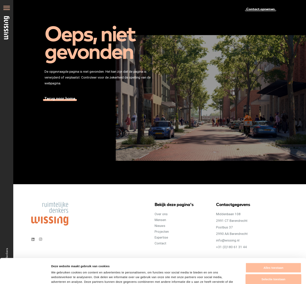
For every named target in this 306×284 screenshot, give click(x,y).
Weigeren (273, 268)
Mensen (160, 220)
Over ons (161, 214)
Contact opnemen (260, 8)
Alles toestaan (273, 245)
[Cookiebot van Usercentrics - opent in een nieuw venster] (25, 276)
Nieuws (160, 226)
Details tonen (211, 276)
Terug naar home (59, 98)
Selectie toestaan (274, 256)
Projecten (162, 232)
